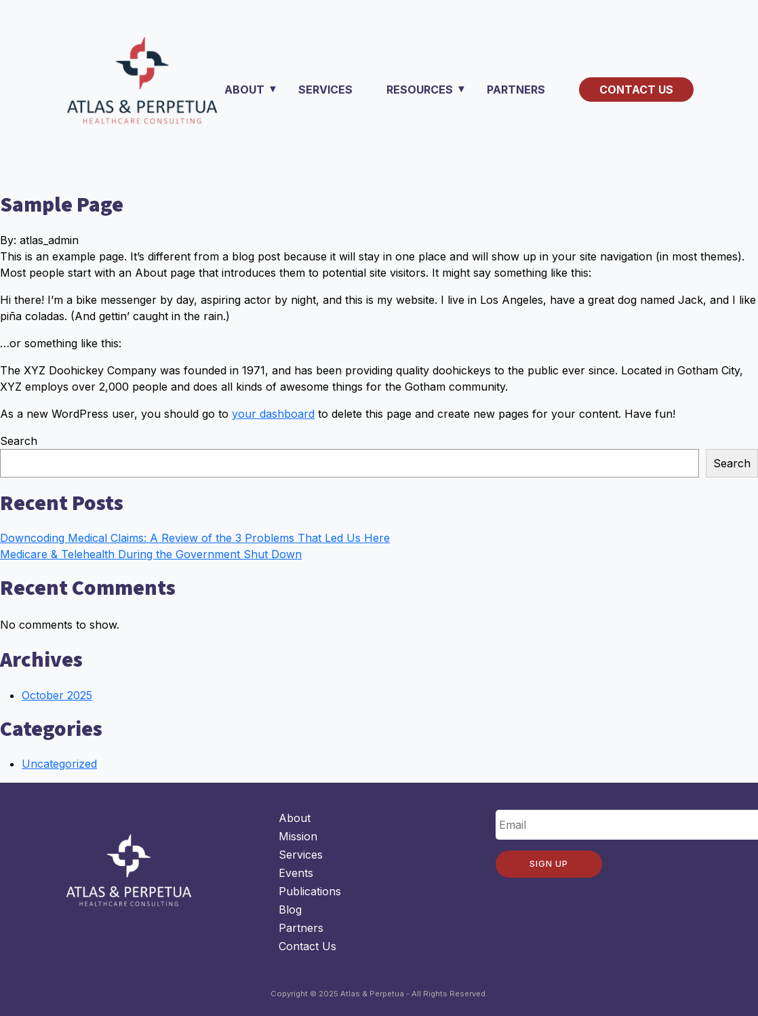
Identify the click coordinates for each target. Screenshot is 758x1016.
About (244, 89)
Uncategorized (59, 763)
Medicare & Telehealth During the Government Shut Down (151, 554)
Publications (310, 891)
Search (18, 441)
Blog (290, 909)
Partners (516, 89)
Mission (298, 836)
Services (325, 89)
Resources (419, 89)
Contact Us (636, 89)
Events (296, 873)
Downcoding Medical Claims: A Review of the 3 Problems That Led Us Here (195, 538)
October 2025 (57, 695)
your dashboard (273, 414)
